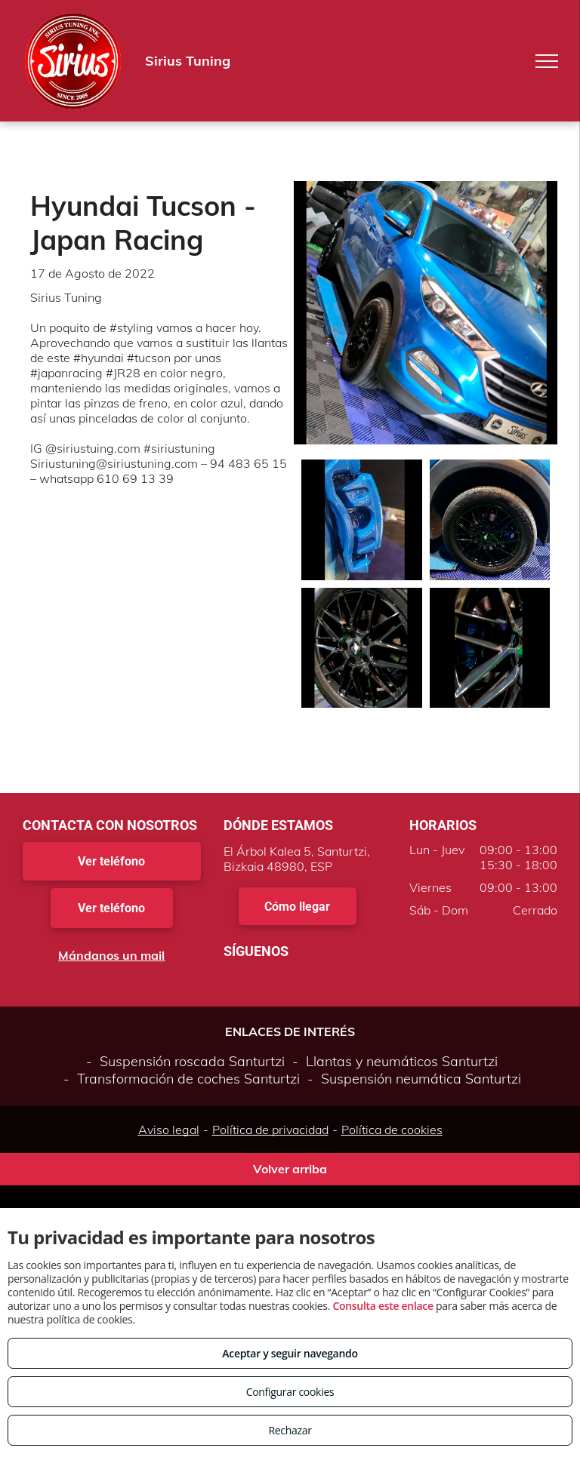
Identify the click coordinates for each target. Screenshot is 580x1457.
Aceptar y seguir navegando (289, 1353)
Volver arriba (290, 1168)
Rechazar (289, 1430)
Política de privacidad (270, 1129)
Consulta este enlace (382, 1306)
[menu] (546, 61)
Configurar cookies (290, 1392)
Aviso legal (168, 1129)
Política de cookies (392, 1129)
